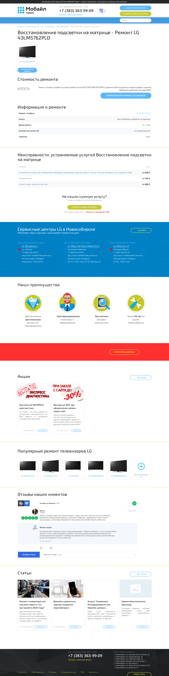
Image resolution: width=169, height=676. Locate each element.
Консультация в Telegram (33, 258)
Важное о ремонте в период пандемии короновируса (65, 604)
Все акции (139, 377)
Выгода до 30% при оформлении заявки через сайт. (65, 408)
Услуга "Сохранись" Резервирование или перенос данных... (99, 604)
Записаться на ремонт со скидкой (126, 95)
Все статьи (139, 574)
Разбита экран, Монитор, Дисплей (33, 184)
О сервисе (22, 672)
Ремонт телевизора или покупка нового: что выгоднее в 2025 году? (32, 604)
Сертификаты (38, 672)
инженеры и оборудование (68, 319)
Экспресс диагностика (101, 319)
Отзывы (52, 672)
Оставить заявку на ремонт (84, 207)
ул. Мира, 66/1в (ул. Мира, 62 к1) (83, 246)
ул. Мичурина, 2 (30, 246)
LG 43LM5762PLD (143, 113)
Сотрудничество (68, 672)
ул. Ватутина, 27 (121, 246)
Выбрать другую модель (27, 70)
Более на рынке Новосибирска (136, 319)
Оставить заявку (135, 14)
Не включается (25, 178)
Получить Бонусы (124, 352)
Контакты (93, 672)
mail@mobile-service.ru (41, 255)
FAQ (82, 672)
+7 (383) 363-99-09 (76, 10)
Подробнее (42, 430)
